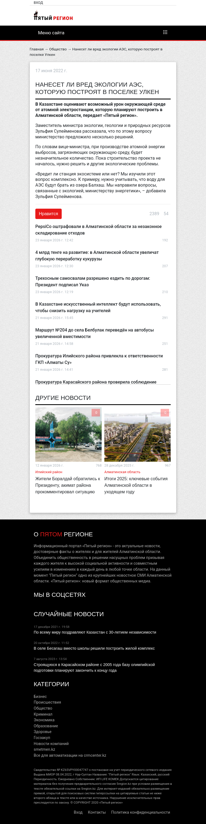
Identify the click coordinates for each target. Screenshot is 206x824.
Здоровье (42, 731)
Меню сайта (103, 32)
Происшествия (47, 702)
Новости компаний (51, 743)
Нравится (48, 213)
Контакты (97, 812)
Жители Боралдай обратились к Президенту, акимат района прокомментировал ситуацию (67, 485)
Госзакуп (42, 737)
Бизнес (40, 696)
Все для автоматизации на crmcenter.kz (70, 755)
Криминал (43, 714)
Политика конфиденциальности (140, 812)
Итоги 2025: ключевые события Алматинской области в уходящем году (136, 485)
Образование (46, 726)
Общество (58, 49)
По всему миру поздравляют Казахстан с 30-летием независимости (95, 632)
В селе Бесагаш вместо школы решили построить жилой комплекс (94, 648)
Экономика (44, 720)
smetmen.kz (44, 749)
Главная (37, 49)
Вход (38, 3)
